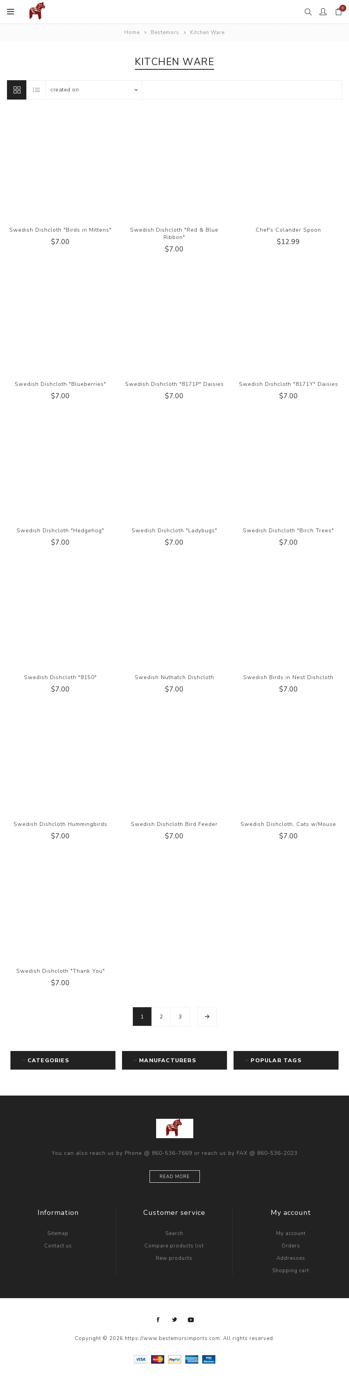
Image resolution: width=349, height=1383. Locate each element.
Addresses (291, 1258)
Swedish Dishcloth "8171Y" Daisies (288, 384)
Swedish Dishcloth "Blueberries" (60, 384)
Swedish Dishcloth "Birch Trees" (288, 530)
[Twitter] (174, 1320)
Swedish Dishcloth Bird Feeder (174, 824)
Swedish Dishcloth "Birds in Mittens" (60, 230)
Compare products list (174, 1245)
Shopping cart (290, 1270)
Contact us (58, 1245)
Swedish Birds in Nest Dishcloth (288, 677)
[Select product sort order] (93, 90)
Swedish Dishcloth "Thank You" (60, 971)
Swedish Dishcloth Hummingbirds (60, 824)
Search (174, 1233)
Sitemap (58, 1233)
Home (132, 32)
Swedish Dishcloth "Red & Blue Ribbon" (174, 233)
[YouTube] (191, 1320)
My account (291, 1233)
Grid (16, 90)
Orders (291, 1245)
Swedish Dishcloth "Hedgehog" (60, 530)
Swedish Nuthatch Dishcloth (174, 677)
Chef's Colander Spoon (288, 230)
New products (174, 1258)
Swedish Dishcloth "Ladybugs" (174, 530)
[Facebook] (158, 1320)
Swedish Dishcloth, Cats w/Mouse (288, 824)
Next (207, 1016)
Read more (175, 1177)
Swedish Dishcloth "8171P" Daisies (174, 384)
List (36, 90)
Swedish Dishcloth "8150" (60, 677)
